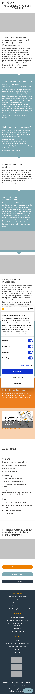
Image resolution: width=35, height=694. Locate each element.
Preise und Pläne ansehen (17, 600)
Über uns (17, 649)
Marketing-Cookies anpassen (11, 428)
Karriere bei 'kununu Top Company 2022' (17, 643)
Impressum (17, 652)
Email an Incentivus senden (17, 646)
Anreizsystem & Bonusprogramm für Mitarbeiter (17, 624)
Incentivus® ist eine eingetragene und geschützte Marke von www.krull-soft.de (17, 690)
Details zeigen (24, 365)
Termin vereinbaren (17, 574)
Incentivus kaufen (17, 567)
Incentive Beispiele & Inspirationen (17, 620)
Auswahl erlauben (17, 377)
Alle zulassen (17, 371)
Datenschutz (17, 629)
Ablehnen (17, 383)
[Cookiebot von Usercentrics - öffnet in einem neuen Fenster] (25, 309)
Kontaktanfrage (17, 581)
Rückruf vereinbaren (17, 606)
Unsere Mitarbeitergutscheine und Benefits (17, 609)
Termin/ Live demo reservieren (17, 603)
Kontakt (17, 640)
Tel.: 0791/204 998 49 (17, 631)
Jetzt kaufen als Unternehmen (17, 597)
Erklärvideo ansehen (17, 617)
